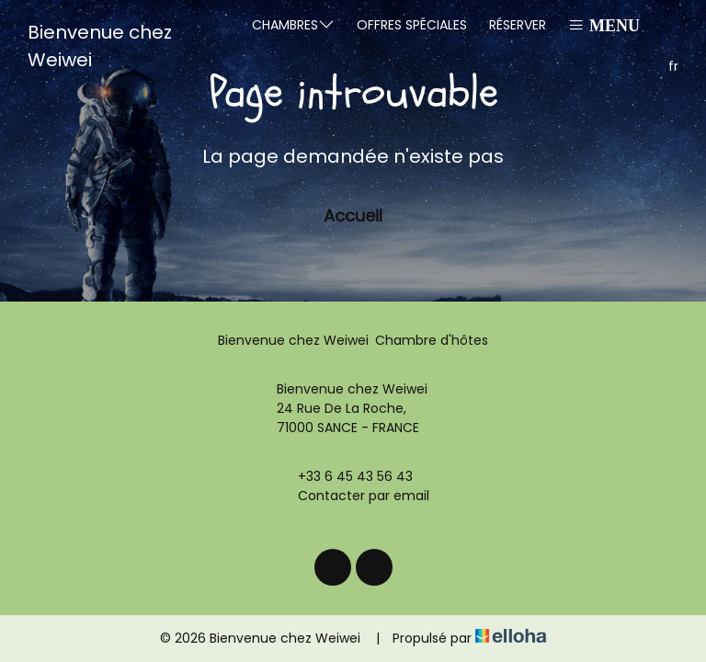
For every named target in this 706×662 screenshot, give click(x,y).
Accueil (353, 215)
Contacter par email (353, 495)
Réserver (517, 25)
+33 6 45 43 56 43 (345, 476)
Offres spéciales (412, 25)
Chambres (293, 24)
